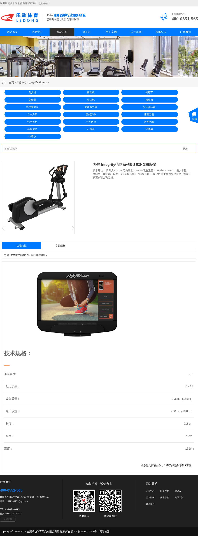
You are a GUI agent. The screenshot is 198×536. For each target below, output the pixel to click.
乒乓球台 (32, 129)
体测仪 (32, 136)
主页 (11, 82)
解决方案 (62, 31)
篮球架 (149, 129)
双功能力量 (91, 107)
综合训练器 (149, 107)
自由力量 (32, 114)
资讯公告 (160, 31)
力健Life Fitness (38, 82)
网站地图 (104, 531)
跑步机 (32, 92)
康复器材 (149, 114)
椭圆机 (91, 92)
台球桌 (91, 129)
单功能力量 (32, 107)
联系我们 (185, 31)
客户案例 (111, 31)
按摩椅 (149, 99)
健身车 (149, 92)
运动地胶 (149, 121)
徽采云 (87, 31)
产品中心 (37, 31)
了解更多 (7, 519)
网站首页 (12, 31)
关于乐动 (136, 31)
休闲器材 (32, 121)
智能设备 (91, 114)
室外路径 (91, 121)
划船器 (32, 99)
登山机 (91, 99)
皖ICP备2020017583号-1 (85, 531)
